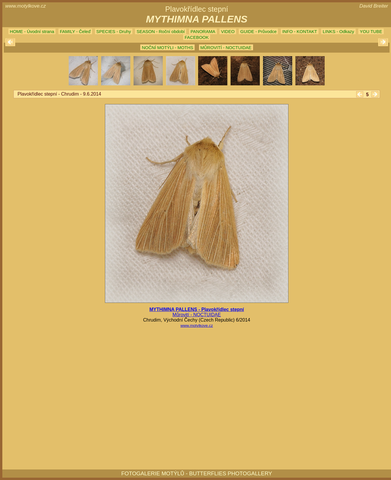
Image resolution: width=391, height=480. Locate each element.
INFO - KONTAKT (299, 31)
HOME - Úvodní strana (32, 31)
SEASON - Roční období (160, 31)
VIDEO (228, 31)
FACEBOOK (197, 37)
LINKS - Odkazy (338, 31)
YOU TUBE (371, 31)
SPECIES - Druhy (113, 31)
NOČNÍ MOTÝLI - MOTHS (167, 47)
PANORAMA (203, 31)
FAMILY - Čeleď (75, 31)
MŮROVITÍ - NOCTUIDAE (226, 47)
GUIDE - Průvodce (258, 31)
